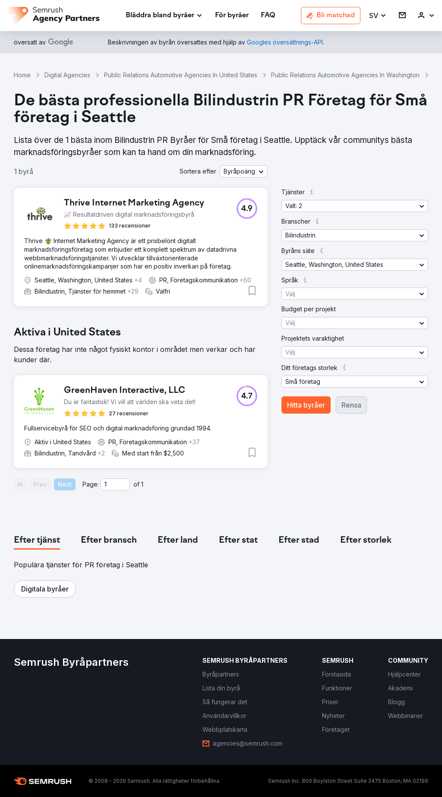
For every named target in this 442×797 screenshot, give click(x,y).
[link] (232, 15)
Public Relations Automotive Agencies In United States (180, 75)
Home (22, 75)
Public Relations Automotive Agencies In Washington (345, 75)
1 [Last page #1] (142, 484)
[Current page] (115, 484)
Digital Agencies (67, 75)
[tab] (37, 540)
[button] (378, 15)
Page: (90, 484)
